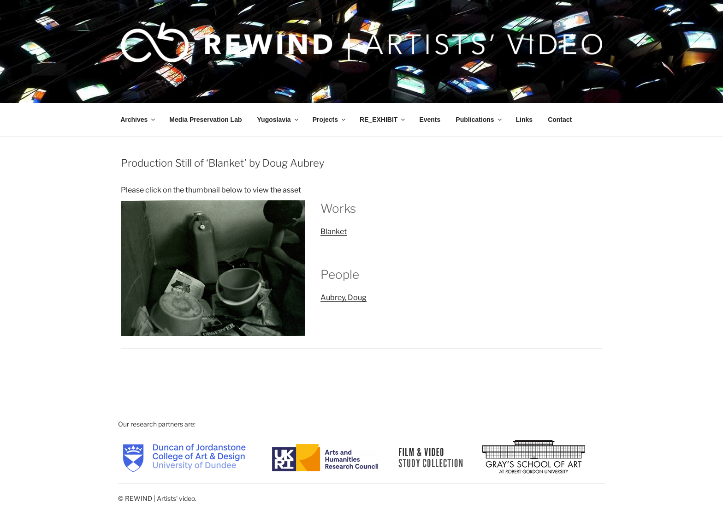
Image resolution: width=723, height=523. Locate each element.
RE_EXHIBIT (383, 119)
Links (524, 119)
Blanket (333, 231)
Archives (138, 119)
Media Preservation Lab (205, 119)
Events (429, 119)
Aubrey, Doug (343, 297)
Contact (560, 119)
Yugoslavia (278, 119)
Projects (330, 119)
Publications (479, 119)
